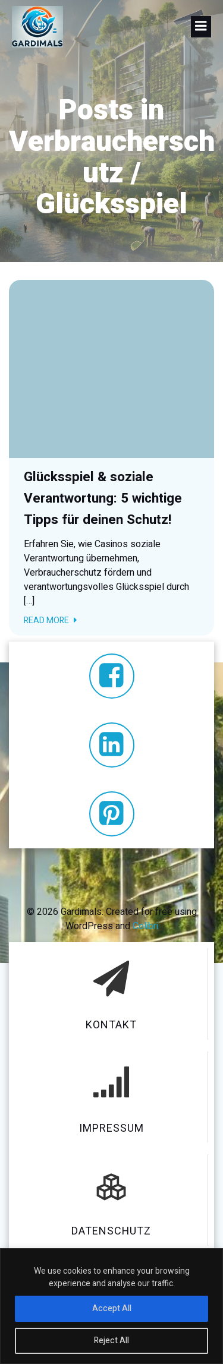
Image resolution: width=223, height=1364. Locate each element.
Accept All (111, 1308)
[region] (111, 1306)
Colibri (145, 926)
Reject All (111, 1340)
